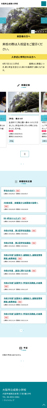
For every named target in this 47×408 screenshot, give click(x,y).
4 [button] (43, 31)
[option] (23, 20)
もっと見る (22, 164)
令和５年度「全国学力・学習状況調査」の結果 (23, 316)
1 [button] (35, 31)
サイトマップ (9, 400)
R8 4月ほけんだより (12, 220)
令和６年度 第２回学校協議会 (17, 245)
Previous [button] (3, 20)
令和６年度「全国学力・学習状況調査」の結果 (23, 285)
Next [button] (44, 20)
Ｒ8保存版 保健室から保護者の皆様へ (21, 205)
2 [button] (38, 31)
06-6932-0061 (13, 397)
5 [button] (45, 31)
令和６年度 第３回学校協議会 (17, 233)
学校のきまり (9, 193)
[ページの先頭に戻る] (44, 405)
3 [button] (40, 31)
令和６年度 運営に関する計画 (17, 273)
